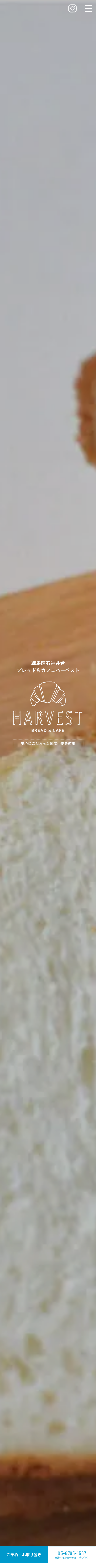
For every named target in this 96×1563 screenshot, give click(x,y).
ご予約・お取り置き (24, 1554)
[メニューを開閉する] (88, 8)
